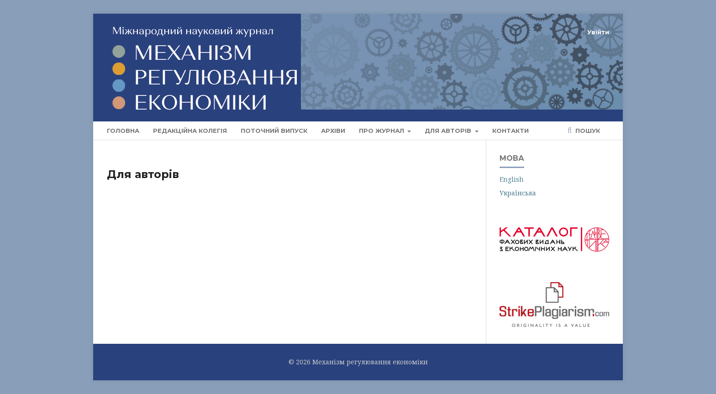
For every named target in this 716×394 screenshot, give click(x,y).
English (512, 179)
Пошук (587, 130)
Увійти (598, 32)
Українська (518, 193)
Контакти (510, 130)
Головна (123, 130)
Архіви (333, 130)
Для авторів (449, 130)
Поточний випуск (274, 130)
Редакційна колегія (190, 130)
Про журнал (382, 130)
